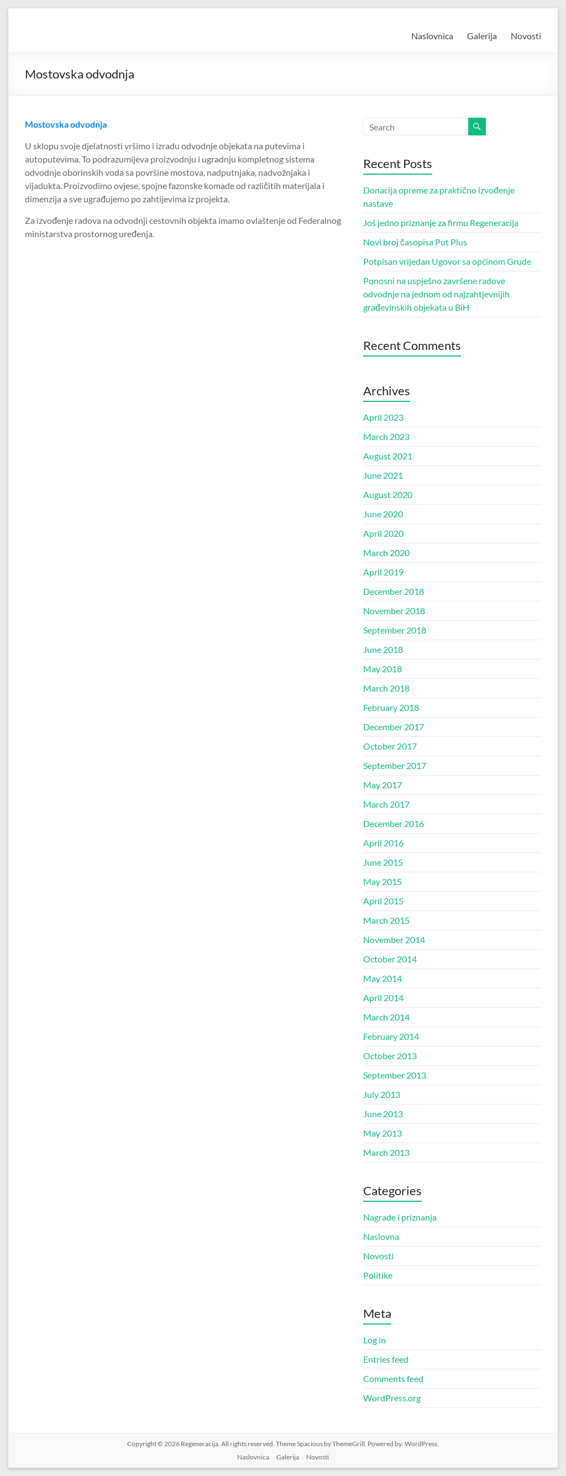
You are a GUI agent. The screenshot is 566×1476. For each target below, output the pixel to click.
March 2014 (386, 1017)
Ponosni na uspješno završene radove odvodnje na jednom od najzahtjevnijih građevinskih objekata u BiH (436, 293)
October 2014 (390, 959)
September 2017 (394, 765)
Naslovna (381, 1236)
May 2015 (382, 881)
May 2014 (382, 978)
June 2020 (383, 514)
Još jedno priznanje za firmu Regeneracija (440, 222)
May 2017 (382, 784)
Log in (374, 1339)
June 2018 (383, 649)
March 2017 (386, 804)
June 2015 (383, 862)
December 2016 (393, 823)
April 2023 (383, 417)
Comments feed (393, 1378)
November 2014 (394, 939)
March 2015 (386, 920)
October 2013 (390, 1055)
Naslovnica (432, 35)
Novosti (526, 35)
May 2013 (382, 1133)
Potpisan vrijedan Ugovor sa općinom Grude (447, 261)
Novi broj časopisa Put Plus (415, 242)
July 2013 (381, 1094)
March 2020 (386, 552)
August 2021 (387, 456)
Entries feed (385, 1359)
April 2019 (383, 572)
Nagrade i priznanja (400, 1217)
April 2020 (383, 533)
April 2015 (383, 901)
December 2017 (393, 726)
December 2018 (393, 591)
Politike (377, 1275)
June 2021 (383, 475)
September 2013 (394, 1075)
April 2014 (383, 997)
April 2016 (383, 843)
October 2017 (390, 746)
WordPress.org (392, 1398)
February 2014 (391, 1036)
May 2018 (382, 668)
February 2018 (391, 707)
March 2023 (386, 436)
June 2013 (383, 1113)
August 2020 (387, 494)
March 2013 (386, 1152)
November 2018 (394, 610)
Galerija (482, 35)
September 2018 (394, 630)
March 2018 (386, 688)
